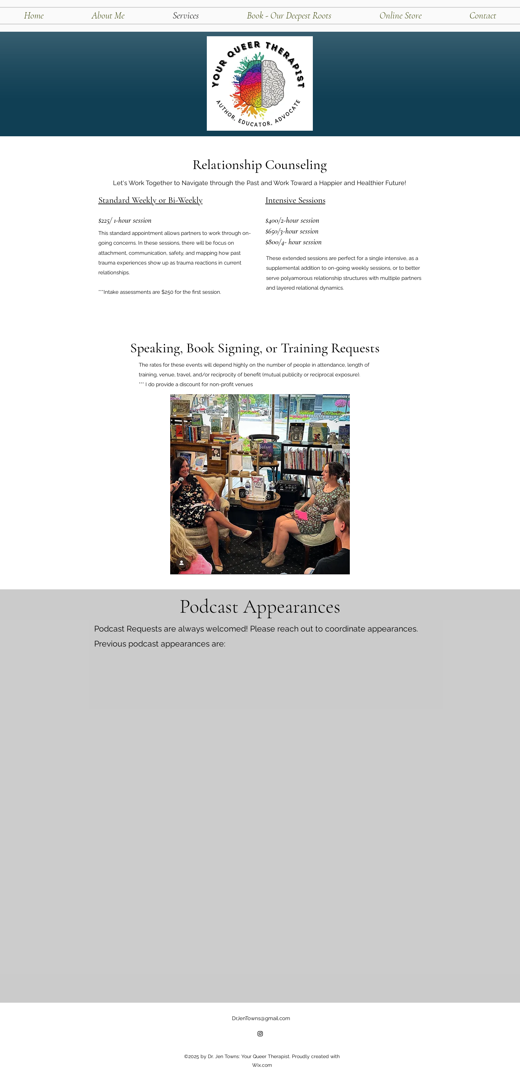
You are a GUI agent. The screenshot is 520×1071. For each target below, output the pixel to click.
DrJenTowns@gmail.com (261, 1018)
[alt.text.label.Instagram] (260, 1033)
